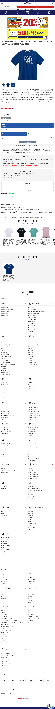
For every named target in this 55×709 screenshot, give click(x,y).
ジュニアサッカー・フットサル (34, 297)
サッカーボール (31, 309)
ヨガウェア (30, 450)
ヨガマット (30, 452)
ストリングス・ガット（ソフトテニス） (35, 347)
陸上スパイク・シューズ (6, 619)
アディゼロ (18, 9)
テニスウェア (11, 199)
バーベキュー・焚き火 (5, 533)
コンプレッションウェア (33, 499)
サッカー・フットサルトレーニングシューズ (10, 601)
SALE (6, 196)
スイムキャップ (4, 432)
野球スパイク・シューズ (6, 339)
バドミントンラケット (5, 366)
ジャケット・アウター (5, 561)
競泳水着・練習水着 (5, 426)
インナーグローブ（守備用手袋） (8, 347)
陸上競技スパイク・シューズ (7, 291)
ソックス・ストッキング (6, 358)
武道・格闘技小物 (5, 497)
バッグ (2, 382)
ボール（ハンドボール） (6, 414)
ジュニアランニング (5, 595)
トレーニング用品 (5, 468)
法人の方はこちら (5, 698)
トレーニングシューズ (33, 299)
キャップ (30, 503)
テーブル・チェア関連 (5, 527)
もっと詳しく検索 (35, 7)
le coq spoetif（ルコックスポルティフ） (12, 191)
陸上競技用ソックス (5, 297)
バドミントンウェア (5, 372)
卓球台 (29, 378)
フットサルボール (32, 311)
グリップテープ (31, 329)
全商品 (6, 194)
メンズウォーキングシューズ (7, 450)
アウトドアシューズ (32, 476)
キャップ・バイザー (32, 339)
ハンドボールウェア (5, 412)
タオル (29, 583)
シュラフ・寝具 (4, 525)
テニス (23, 191)
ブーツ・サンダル (31, 511)
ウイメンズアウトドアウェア (34, 470)
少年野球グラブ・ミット (6, 327)
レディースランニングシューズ (34, 428)
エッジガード (31, 331)
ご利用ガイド (17, 698)
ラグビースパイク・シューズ (34, 410)
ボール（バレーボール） (33, 396)
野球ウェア (3, 341)
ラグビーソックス (4, 645)
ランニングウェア (32, 432)
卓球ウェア (30, 372)
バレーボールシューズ (33, 390)
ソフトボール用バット (5, 337)
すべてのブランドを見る (23, 682)
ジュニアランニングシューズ (34, 430)
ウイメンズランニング (5, 593)
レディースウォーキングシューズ (8, 452)
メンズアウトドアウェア (33, 468)
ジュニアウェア (31, 497)
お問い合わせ (18, 700)
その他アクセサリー (5, 299)
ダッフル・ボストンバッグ (33, 599)
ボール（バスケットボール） (7, 396)
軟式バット (3, 333)
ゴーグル (3, 434)
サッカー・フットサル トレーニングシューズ (37, 295)
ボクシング (3, 494)
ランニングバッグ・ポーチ (33, 440)
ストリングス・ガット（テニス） (34, 327)
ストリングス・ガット (5, 368)
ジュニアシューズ (32, 509)
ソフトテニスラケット (32, 325)
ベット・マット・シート (5, 537)
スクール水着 (4, 430)
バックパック (31, 591)
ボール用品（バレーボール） (34, 398)
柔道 (2, 492)
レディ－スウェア (32, 494)
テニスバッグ (31, 335)
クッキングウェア (4, 523)
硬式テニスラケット (32, 323)
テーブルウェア (4, 529)
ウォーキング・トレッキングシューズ (8, 623)
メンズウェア (31, 492)
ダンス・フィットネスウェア (33, 456)
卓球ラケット (31, 366)
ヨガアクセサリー (32, 454)
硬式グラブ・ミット (5, 323)
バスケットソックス (5, 639)
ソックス (30, 341)
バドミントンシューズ (30, 9)
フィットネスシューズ (5, 617)
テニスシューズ (31, 333)
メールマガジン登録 (19, 702)
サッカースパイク (32, 291)
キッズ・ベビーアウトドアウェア (35, 472)
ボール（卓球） (31, 374)
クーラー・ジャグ (4, 521)
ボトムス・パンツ (4, 563)
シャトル (3, 374)
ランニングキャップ (32, 438)
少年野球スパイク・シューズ (7, 607)
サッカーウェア (31, 305)
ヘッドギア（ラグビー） (33, 414)
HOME (2, 188)
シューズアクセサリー (33, 301)
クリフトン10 (24, 9)
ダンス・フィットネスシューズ (34, 458)
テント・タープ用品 (5, 531)
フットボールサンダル (33, 303)
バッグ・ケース (4, 352)
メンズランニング (4, 591)
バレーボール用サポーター (34, 394)
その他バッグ (31, 601)
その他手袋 (3, 349)
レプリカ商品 (31, 307)
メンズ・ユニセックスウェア (10, 188)
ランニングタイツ (32, 434)
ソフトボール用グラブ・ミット (7, 329)
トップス (18, 188)
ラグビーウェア (31, 412)
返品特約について (27, 167)
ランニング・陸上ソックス (6, 633)
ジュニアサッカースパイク (33, 293)
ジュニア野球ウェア (5, 343)
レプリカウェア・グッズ (6, 394)
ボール (29, 573)
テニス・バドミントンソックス (7, 635)
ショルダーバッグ (32, 595)
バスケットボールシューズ (6, 390)
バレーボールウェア (32, 392)
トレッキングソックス (5, 643)
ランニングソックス (32, 436)
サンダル (3, 625)
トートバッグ (31, 593)
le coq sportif (19, 199)
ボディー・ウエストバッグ (33, 597)
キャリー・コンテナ (5, 519)
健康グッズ (3, 470)
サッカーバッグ (31, 313)
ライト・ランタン (4, 539)
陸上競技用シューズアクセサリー (8, 293)
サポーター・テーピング (33, 581)
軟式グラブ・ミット (5, 325)
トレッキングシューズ (32, 478)
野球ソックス (4, 637)
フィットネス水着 (4, 428)
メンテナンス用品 (5, 354)
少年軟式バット (4, 335)
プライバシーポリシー (19, 705)
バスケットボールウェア (6, 392)
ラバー (29, 368)
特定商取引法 (18, 703)
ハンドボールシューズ (5, 410)
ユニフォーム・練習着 (5, 345)
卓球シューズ (31, 370)
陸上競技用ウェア (5, 295)
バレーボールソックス (5, 641)
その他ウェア (4, 565)
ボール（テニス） (31, 343)
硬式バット (3, 331)
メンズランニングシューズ (33, 426)
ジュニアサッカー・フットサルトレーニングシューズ (12, 603)
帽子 (29, 485)
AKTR (37, 9)
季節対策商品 (31, 575)
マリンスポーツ (4, 438)
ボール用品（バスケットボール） (8, 398)
